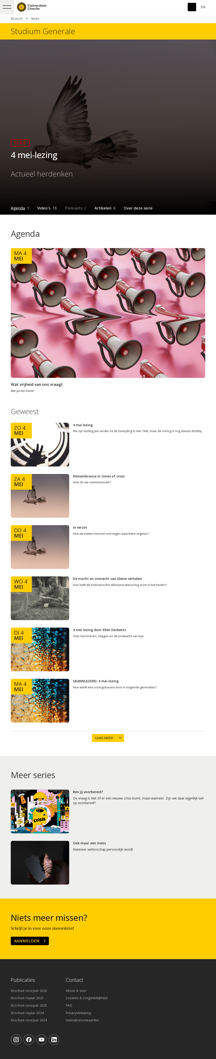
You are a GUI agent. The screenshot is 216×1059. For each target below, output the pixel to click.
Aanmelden (27, 940)
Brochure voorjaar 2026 (29, 990)
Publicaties (23, 980)
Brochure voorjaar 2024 (29, 1020)
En (203, 7)
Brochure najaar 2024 (27, 1013)
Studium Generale (43, 31)
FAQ (69, 1005)
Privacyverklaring (78, 1013)
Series (35, 19)
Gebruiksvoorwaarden (82, 1020)
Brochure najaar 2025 (27, 998)
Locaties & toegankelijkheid (87, 998)
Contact (74, 980)
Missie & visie (76, 990)
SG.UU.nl (16, 19)
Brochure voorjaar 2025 (29, 1005)
